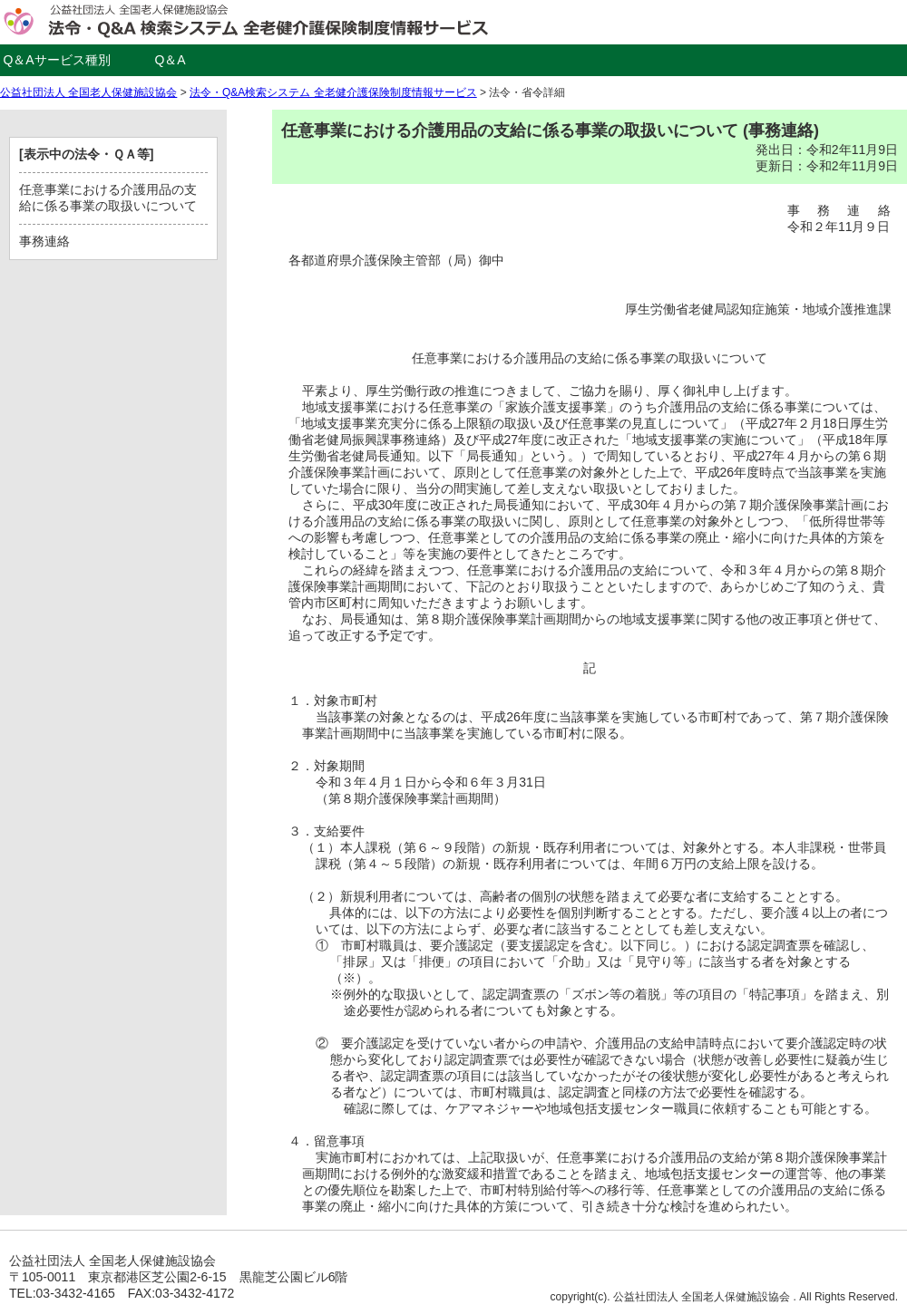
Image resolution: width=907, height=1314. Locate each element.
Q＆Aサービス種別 (56, 60)
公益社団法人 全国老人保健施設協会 (88, 92)
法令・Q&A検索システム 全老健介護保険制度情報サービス (333, 92)
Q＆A (169, 60)
